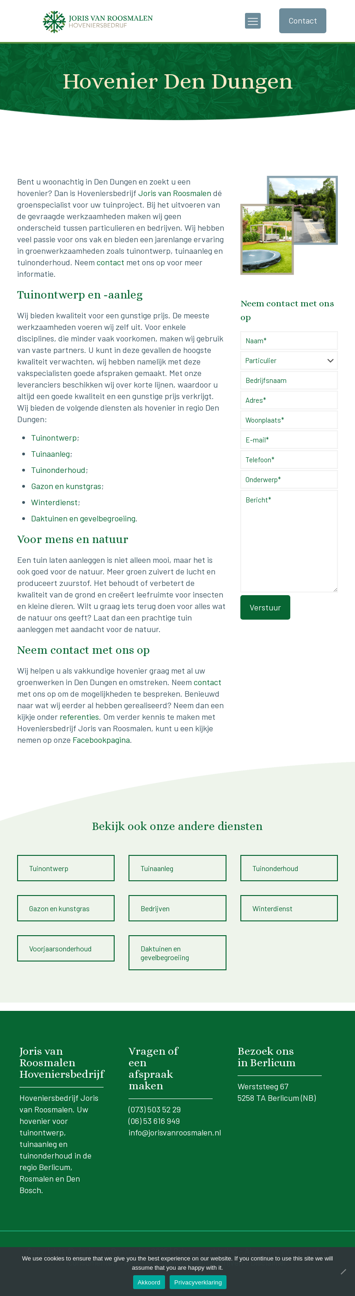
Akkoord (149, 1282)
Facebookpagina (101, 740)
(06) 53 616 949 (154, 1121)
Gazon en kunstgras (66, 486)
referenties (79, 716)
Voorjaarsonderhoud (60, 948)
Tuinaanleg (50, 453)
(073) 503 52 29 (155, 1109)
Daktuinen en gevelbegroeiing (83, 518)
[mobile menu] (253, 21)
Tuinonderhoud (58, 470)
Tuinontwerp (54, 437)
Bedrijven (155, 908)
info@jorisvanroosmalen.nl (175, 1132)
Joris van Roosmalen (174, 193)
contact (110, 262)
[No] (343, 1271)
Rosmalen (36, 1178)
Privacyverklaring (198, 1282)
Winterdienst (54, 502)
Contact (302, 20)
